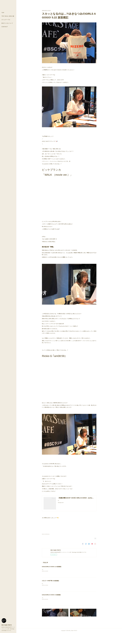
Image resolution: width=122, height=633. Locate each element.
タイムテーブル (6, 19)
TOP (3, 12)
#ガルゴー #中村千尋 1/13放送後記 (50, 580)
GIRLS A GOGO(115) (45, 534)
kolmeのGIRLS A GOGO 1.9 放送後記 (51, 594)
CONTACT (5, 26)
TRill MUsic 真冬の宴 (8, 16)
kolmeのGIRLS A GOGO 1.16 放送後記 (51, 566)
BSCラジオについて (7, 23)
